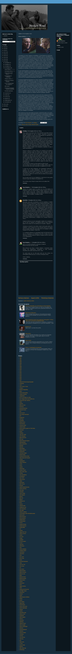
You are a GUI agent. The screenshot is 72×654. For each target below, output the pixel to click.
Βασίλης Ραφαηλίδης (24, 389)
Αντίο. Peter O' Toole (24, 386)
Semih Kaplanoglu (23, 607)
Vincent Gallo (22, 645)
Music (21, 584)
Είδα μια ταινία (25, 124)
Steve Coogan (22, 624)
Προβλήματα (22, 460)
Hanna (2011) (28, 333)
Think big (21, 638)
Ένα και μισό (22, 412)
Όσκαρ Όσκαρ (22, 454)
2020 (5, 46)
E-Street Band (22, 521)
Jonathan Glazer (23, 550)
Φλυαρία (21, 485)
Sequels (21, 609)
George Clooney (23, 524)
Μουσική (21, 446)
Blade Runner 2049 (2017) (30, 312)
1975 (21, 357)
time (20, 640)
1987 (21, 358)
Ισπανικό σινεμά (23, 425)
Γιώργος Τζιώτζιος (23, 394)
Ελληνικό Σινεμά (23, 409)
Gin (20, 528)
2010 (21, 369)
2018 (5, 50)
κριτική (21, 431)
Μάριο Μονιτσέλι (23, 437)
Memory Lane (22, 573)
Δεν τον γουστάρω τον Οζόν (25, 397)
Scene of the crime (23, 606)
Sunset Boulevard (23, 629)
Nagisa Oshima (23, 586)
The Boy (21, 635)
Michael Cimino (23, 576)
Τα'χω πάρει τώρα (23, 471)
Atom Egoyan (22, 494)
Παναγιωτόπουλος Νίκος (24, 456)
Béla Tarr (21, 497)
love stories (22, 569)
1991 (21, 360)
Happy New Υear (23, 532)
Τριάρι (21, 480)
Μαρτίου (7, 98)
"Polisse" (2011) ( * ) (9, 78)
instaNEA (5, 35)
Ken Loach (22, 556)
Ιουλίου (6, 94)
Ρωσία (21, 463)
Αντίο (21, 384)
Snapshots (22, 615)
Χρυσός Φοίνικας (23, 488)
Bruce (21, 502)
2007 (21, 364)
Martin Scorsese (23, 572)
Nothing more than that (24, 589)
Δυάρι (21, 402)
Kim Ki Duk (22, 558)
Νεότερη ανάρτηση (23, 298)
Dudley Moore (22, 519)
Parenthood (22, 592)
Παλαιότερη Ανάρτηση (47, 298)
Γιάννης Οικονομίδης (24, 392)
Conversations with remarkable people (27, 513)
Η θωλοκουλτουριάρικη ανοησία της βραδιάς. (9, 88)
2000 (21, 361)
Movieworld (22, 583)
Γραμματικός (22, 395)
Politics (21, 598)
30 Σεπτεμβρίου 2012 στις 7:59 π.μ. (39, 187)
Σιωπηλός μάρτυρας (9, 90)
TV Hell (21, 643)
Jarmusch (21, 544)
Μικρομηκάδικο (23, 442)
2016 (21, 378)
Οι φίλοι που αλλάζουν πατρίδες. (9, 81)
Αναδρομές (22, 383)
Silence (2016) (28, 340)
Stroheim (21, 628)
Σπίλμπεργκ (22, 468)
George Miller (22, 527)
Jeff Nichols (22, 545)
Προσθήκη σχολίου (24, 261)
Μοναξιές (21, 445)
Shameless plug (23, 612)
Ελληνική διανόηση (23, 408)
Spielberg (21, 621)
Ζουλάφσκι (22, 420)
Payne (21, 595)
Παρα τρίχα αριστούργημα (25, 457)
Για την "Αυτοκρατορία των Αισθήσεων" (9, 84)
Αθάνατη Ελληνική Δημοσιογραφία (26, 381)
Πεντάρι (29, 124)
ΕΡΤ (20, 415)
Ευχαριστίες (22, 417)
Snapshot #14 (28, 326)
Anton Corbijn (22, 493)
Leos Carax (22, 566)
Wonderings (22, 649)
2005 (21, 363)
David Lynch (22, 515)
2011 (21, 371)
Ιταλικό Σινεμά (22, 426)
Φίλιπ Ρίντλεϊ (22, 484)
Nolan (21, 587)
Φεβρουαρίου (8, 100)
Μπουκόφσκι (22, 448)
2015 (21, 377)
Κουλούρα (22, 429)
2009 (21, 367)
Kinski (21, 559)
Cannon (21, 504)
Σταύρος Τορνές (23, 470)
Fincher (21, 522)
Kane (21, 555)
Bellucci (21, 499)
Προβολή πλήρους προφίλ (62, 42)
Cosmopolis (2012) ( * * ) (10, 71)
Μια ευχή (21, 439)
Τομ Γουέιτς (22, 477)
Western (21, 646)
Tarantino (21, 631)
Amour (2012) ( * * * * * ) (9, 69)
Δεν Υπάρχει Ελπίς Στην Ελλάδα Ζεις (27, 398)
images (21, 538)
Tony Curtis (22, 641)
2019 (5, 48)
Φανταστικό (22, 482)
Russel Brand (22, 604)
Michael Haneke (35, 124)
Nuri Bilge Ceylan (23, 590)
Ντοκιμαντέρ (22, 451)
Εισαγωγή (21, 406)
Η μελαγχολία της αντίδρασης (8, 76)
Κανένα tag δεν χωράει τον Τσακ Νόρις (27, 428)
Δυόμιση (21, 403)
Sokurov (21, 618)
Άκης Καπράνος (26, 187)
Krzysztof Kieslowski (24, 561)
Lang (21, 562)
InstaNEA (21, 539)
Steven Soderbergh (23, 626)
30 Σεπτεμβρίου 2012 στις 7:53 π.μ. (34, 131)
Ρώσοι (21, 465)
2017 (21, 380)
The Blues (22, 634)
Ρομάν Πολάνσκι (23, 462)
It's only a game (23, 541)
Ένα (20, 411)
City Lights (22, 510)
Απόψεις (21, 388)
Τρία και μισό (22, 479)
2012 (21, 372)
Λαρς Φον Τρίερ (23, 434)
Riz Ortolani (22, 601)
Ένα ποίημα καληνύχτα (24, 414)
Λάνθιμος (21, 432)
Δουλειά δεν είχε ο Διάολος (25, 400)
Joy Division (22, 552)
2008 (21, 366)
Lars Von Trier (22, 564)
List (20, 567)
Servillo (21, 610)
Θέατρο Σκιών (22, 422)
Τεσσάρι (21, 473)
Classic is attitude (23, 511)
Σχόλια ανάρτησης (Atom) (29, 300)
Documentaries (23, 518)
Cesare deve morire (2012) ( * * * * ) (9, 73)
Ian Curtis (21, 536)
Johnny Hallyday (23, 549)
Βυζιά (21, 391)
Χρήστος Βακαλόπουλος (24, 487)
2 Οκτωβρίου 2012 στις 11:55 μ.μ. (34, 200)
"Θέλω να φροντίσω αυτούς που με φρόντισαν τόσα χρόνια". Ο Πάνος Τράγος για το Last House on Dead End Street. (39, 320)
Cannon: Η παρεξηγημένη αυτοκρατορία (33, 347)
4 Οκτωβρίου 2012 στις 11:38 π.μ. (39, 242)
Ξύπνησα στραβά (23, 453)
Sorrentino (22, 620)
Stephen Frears (23, 623)
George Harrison (23, 525)
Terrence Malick (23, 632)
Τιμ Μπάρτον (22, 476)
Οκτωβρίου (7, 66)
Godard (21, 530)
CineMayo (25, 131)
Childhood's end (23, 507)
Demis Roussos (23, 516)
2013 (21, 374)
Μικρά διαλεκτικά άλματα (24, 440)
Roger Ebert (22, 603)
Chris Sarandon (23, 508)
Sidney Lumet (22, 614)
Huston (21, 535)
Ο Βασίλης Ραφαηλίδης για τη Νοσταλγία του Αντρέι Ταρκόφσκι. (38, 305)
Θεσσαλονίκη (22, 423)
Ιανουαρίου (7, 101)
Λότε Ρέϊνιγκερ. (23, 436)
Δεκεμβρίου (7, 62)
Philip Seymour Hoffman (24, 597)
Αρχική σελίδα (35, 298)
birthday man (22, 501)
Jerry (21, 547)
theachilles (25, 200)
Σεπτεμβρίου (7, 67)
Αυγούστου (7, 93)
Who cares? (7, 86)
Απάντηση (25, 183)
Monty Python (22, 580)
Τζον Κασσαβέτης (23, 474)
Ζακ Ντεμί (21, 419)
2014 (21, 375)
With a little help (23, 648)
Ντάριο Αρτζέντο (23, 450)
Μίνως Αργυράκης (23, 443)
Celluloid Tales (22, 505)
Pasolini (21, 593)
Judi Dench (22, 553)
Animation (22, 491)
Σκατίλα (21, 467)
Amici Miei (22, 490)
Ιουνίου (6, 96)
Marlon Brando (22, 570)
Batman (21, 496)
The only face (22, 637)
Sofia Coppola (22, 617)
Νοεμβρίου (7, 64)
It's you (21, 542)
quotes (21, 600)
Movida (21, 581)
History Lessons (23, 533)
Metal (21, 575)
